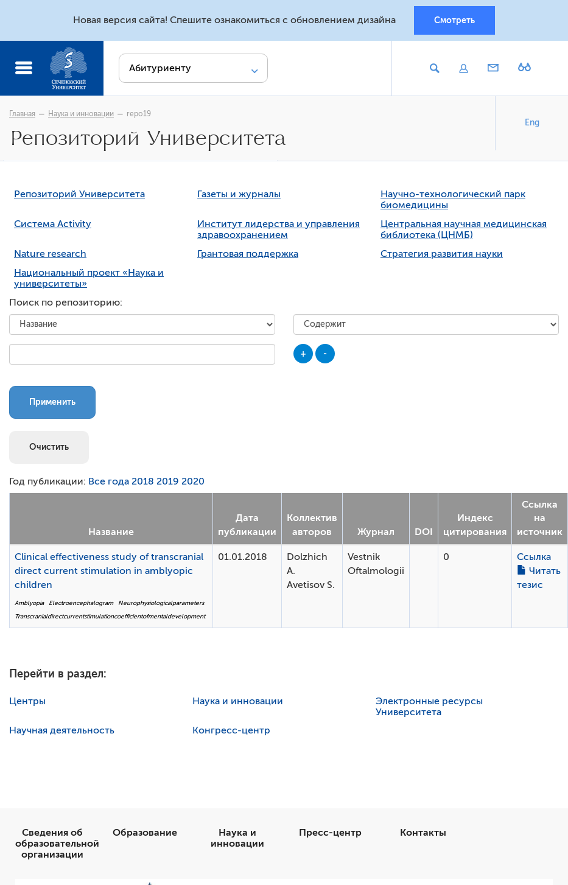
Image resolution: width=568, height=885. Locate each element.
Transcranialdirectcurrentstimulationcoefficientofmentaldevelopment (110, 616)
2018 (142, 481)
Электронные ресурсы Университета (429, 707)
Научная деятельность (61, 730)
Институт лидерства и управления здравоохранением (278, 229)
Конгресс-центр (231, 730)
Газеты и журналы (239, 194)
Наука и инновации (81, 114)
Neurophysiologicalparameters (161, 603)
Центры (27, 701)
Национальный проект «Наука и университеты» (89, 278)
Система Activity (52, 224)
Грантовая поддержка (247, 253)
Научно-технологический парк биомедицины (452, 200)
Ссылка (534, 556)
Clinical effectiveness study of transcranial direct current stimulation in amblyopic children (109, 570)
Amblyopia (29, 603)
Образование (145, 832)
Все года (108, 481)
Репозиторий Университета (79, 194)
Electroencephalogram (81, 603)
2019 (167, 481)
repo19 (139, 114)
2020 (193, 481)
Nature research (50, 253)
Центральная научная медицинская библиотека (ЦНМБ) (463, 229)
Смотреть (454, 20)
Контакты (423, 832)
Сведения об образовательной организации (57, 843)
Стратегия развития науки (441, 253)
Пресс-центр (330, 832)
